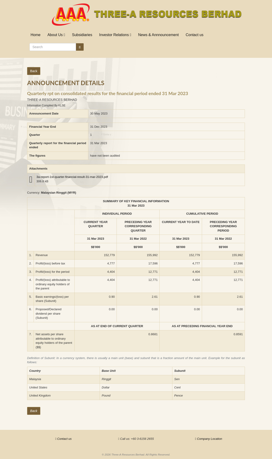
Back (33, 71)
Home (36, 35)
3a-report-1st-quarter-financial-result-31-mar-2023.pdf (72, 177)
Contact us (194, 35)
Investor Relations (115, 35)
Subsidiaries (82, 35)
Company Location (208, 438)
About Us (56, 35)
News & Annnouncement (158, 35)
